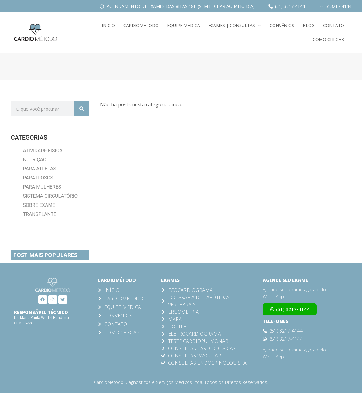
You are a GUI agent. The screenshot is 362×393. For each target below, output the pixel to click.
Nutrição (35, 159)
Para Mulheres (42, 187)
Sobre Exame (39, 205)
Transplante (40, 214)
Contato (333, 25)
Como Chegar (328, 39)
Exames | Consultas (235, 25)
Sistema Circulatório (50, 196)
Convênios (282, 25)
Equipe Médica (183, 25)
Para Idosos (38, 178)
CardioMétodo (141, 25)
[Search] (81, 108)
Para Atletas (39, 169)
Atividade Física (43, 150)
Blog (309, 25)
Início (108, 25)
